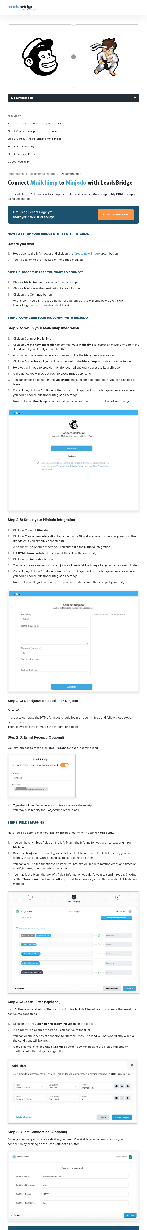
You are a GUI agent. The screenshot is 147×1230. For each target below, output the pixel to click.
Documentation (22, 97)
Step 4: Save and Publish (22, 154)
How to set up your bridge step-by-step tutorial (34, 123)
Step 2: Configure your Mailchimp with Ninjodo (34, 139)
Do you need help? (19, 161)
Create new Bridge (87, 253)
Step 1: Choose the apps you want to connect (34, 131)
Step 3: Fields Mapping (21, 146)
